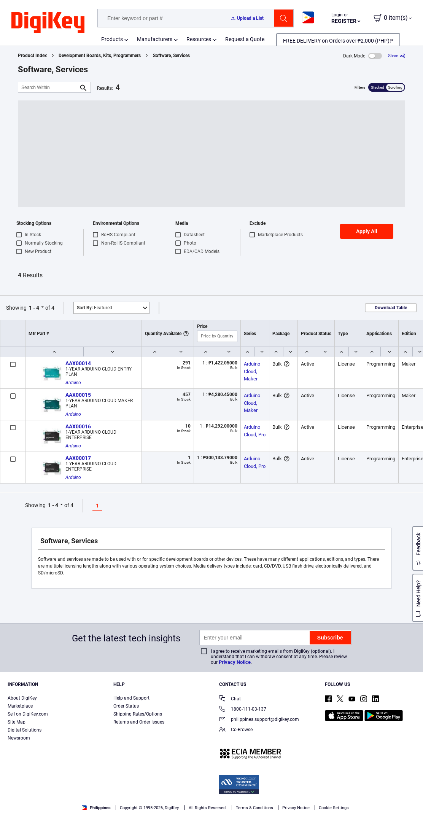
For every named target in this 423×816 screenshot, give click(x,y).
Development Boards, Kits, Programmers (100, 55)
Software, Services (171, 55)
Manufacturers (154, 39)
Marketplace (20, 706)
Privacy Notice (235, 662)
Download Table (391, 307)
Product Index (32, 55)
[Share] (396, 56)
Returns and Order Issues (138, 722)
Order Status (126, 706)
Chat (230, 699)
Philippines (96, 807)
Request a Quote (244, 39)
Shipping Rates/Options (137, 714)
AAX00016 (78, 426)
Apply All (366, 231)
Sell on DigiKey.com (28, 714)
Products (112, 39)
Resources (198, 39)
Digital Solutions (24, 730)
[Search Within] (48, 87)
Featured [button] (94, 307)
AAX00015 (78, 395)
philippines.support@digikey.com (259, 720)
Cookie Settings (334, 807)
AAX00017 (78, 458)
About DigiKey (22, 698)
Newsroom (19, 738)
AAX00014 (78, 363)
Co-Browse (236, 730)
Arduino (73, 382)
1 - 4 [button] (34, 308)
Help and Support (131, 698)
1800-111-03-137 (242, 709)
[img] (47, 22)
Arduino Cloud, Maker (252, 371)
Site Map (16, 722)
